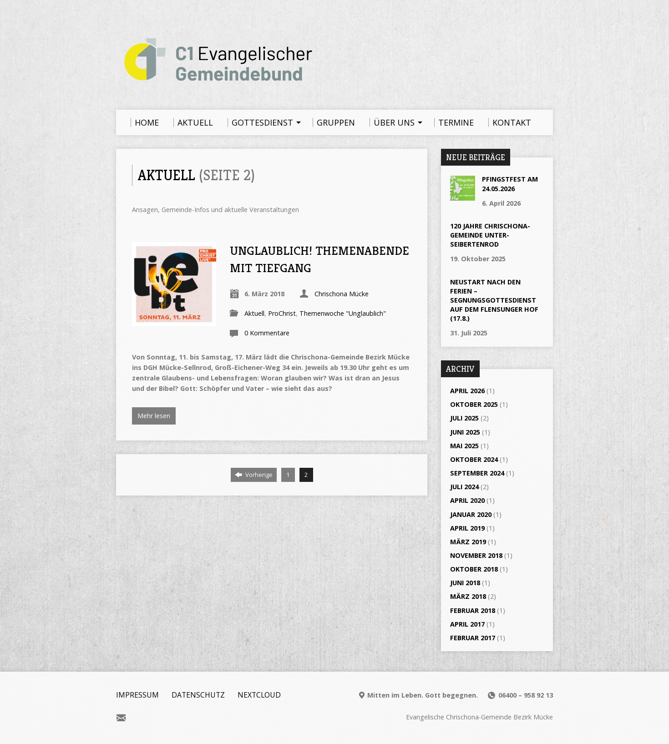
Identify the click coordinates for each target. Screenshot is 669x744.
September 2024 (477, 473)
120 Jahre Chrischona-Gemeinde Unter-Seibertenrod (490, 235)
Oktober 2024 (474, 459)
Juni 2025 (465, 432)
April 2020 (467, 500)
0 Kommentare (266, 333)
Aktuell (254, 313)
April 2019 (467, 528)
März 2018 (468, 596)
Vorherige (254, 475)
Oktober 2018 (474, 569)
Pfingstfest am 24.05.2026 (510, 183)
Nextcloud (259, 695)
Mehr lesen (153, 415)
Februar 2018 (472, 610)
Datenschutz (198, 695)
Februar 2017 (472, 637)
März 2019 (468, 541)
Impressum (137, 695)
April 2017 (467, 624)
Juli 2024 (464, 486)
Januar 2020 (471, 514)
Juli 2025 (464, 418)
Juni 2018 (465, 582)
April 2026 (467, 390)
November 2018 (476, 555)
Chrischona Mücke (341, 293)
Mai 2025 (464, 445)
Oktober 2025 (474, 404)
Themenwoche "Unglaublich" (342, 313)
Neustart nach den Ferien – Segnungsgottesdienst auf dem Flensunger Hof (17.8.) (494, 300)
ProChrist (282, 313)
